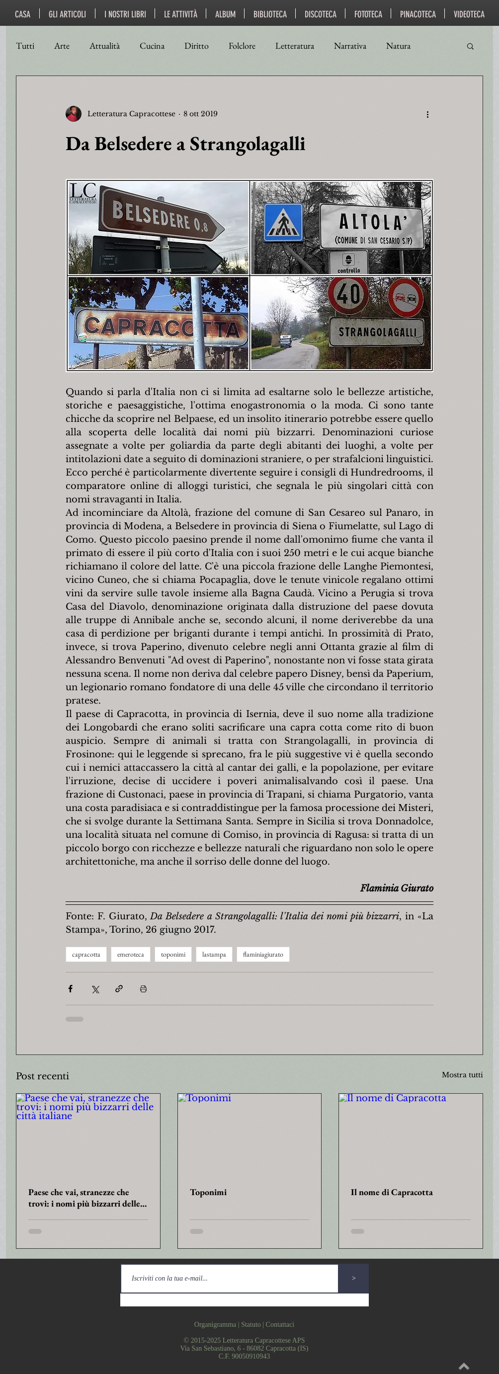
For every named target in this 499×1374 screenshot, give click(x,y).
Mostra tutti (462, 1074)
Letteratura (294, 45)
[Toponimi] (250, 1134)
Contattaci (280, 1324)
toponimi (173, 954)
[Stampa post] (143, 988)
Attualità (104, 45)
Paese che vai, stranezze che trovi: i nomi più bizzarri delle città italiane (84, 1197)
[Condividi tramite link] (119, 988)
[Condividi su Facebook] (70, 988)
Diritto (196, 45)
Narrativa (350, 45)
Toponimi (208, 1192)
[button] (470, 46)
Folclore (242, 45)
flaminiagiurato (263, 954)
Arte (62, 45)
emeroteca (130, 954)
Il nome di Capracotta (392, 1192)
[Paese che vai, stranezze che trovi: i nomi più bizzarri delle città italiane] (88, 1134)
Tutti (25, 45)
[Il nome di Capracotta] (411, 1134)
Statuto (251, 1324)
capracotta (86, 954)
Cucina (152, 45)
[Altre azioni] (427, 114)
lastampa (214, 954)
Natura (398, 45)
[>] (354, 1278)
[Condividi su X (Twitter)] (94, 988)
